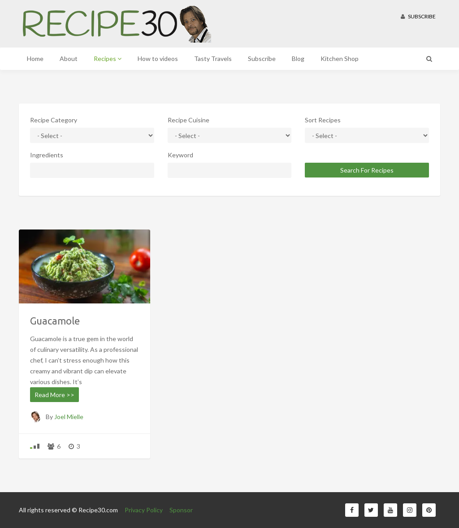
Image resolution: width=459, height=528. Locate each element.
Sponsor (181, 510)
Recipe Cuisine (188, 120)
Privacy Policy (144, 510)
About (69, 58)
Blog (298, 58)
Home (35, 58)
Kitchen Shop (339, 58)
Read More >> (54, 394)
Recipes (107, 58)
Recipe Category (53, 120)
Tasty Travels (213, 58)
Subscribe (418, 16)
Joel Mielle (68, 416)
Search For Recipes (367, 170)
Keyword (180, 155)
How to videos (158, 58)
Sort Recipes (323, 120)
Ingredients (46, 155)
